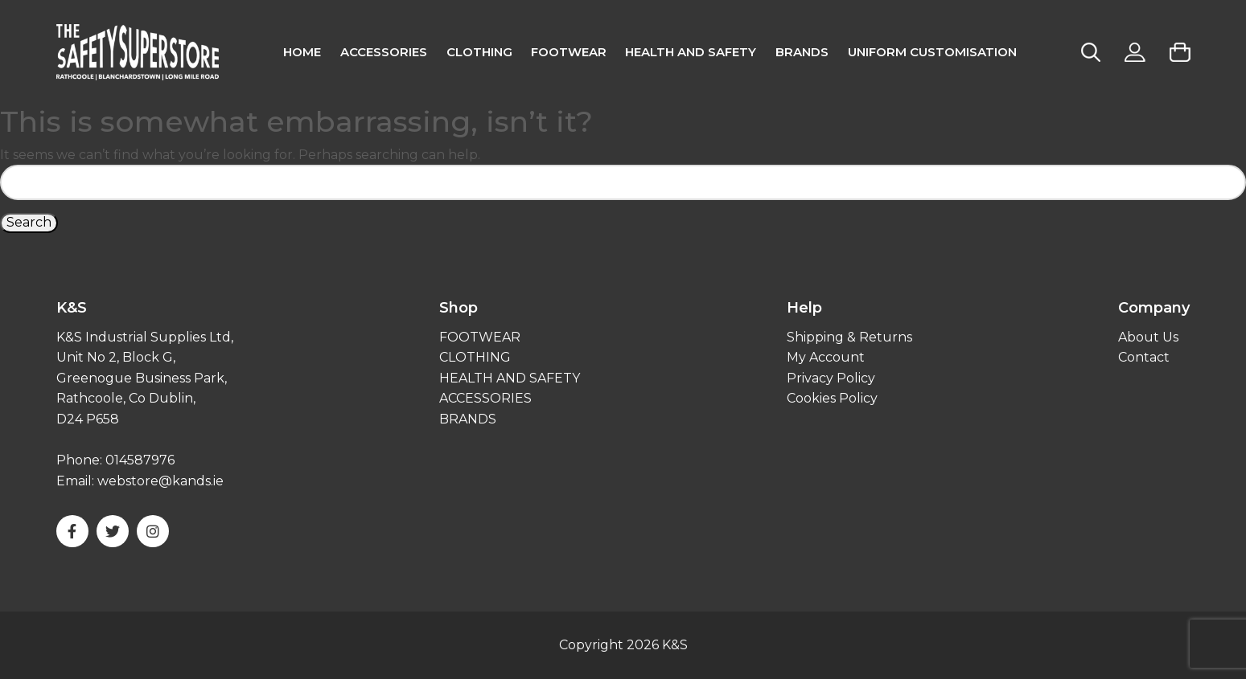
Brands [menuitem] (802, 51)
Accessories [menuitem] (383, 51)
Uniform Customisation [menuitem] (932, 51)
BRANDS (467, 419)
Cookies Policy (832, 398)
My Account (826, 357)
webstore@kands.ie (160, 481)
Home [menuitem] (302, 51)
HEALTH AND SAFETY (509, 378)
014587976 (140, 460)
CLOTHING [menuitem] (479, 51)
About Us (1148, 337)
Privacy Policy (831, 378)
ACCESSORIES (485, 398)
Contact (1144, 357)
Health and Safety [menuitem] (690, 51)
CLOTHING (475, 357)
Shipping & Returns (849, 337)
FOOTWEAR (479, 337)
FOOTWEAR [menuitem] (569, 51)
